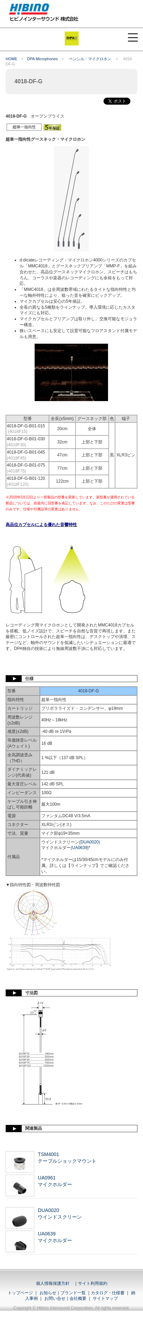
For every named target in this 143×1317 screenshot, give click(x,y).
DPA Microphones (42, 59)
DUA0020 (89, 842)
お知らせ (48, 1292)
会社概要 (78, 1298)
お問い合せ (54, 1298)
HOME (11, 59)
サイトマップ (105, 1298)
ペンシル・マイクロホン (90, 59)
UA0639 (79, 847)
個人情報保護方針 (53, 1283)
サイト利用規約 (92, 1283)
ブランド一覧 (73, 1292)
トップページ (20, 1292)
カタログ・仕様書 (107, 1292)
